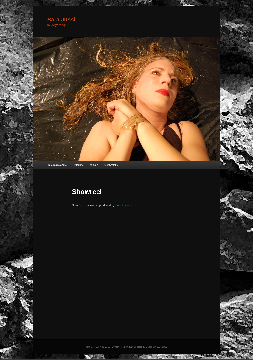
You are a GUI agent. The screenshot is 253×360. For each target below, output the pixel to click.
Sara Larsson (123, 205)
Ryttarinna (77, 164)
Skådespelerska (57, 164)
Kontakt (93, 164)
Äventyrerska (111, 164)
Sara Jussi (61, 19)
